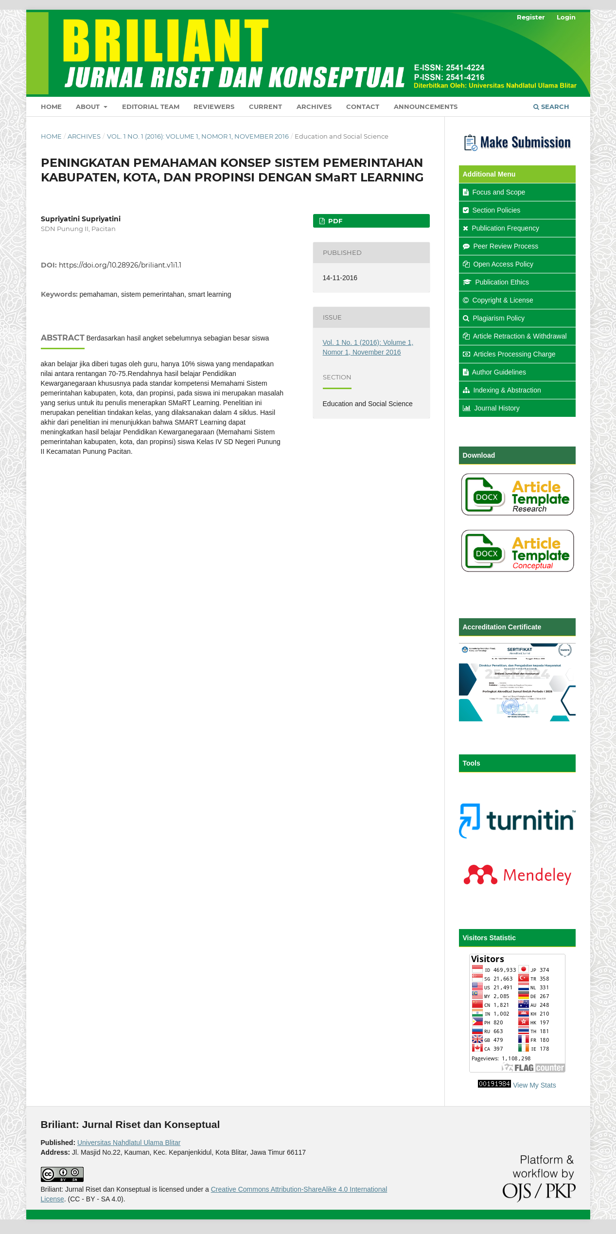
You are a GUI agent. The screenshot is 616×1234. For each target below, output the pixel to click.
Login (566, 17)
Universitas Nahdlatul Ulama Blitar (128, 1142)
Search (551, 106)
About (89, 106)
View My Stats (534, 1085)
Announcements (426, 106)
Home (51, 106)
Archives (314, 106)
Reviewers (214, 106)
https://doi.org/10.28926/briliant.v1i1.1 (120, 265)
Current (265, 106)
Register (531, 17)
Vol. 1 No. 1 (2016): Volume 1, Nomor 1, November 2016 (198, 136)
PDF (334, 221)
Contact (362, 106)
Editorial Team (150, 106)
